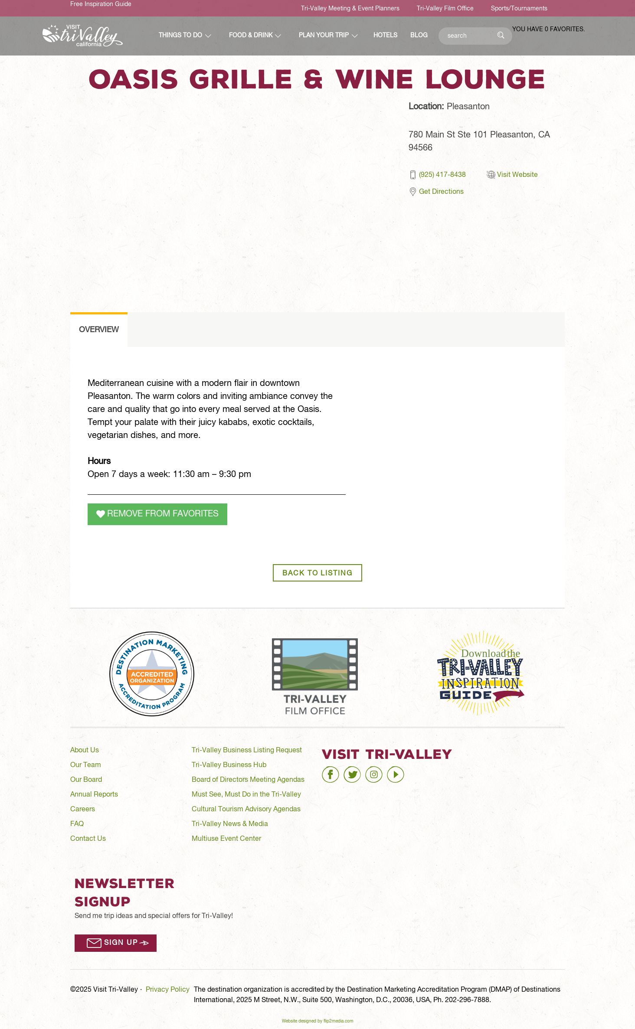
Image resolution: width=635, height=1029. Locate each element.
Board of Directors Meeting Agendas (248, 780)
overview (99, 330)
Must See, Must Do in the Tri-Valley (246, 794)
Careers (82, 809)
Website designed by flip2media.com (318, 1021)
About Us (84, 750)
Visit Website (517, 175)
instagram (380, 771)
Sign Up (120, 943)
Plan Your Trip (324, 36)
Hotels (385, 36)
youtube (399, 771)
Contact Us (88, 839)
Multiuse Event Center (226, 839)
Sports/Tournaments (519, 9)
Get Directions (441, 192)
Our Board (86, 780)
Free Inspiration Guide (100, 4)
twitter (353, 771)
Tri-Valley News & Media (230, 824)
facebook (336, 771)
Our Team (85, 765)
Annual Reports (94, 794)
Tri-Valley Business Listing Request (247, 750)
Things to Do (180, 36)
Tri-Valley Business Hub (229, 765)
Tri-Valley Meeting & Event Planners (350, 9)
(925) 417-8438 (442, 175)
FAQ (77, 824)
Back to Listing (317, 573)
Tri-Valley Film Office (445, 9)
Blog (419, 36)
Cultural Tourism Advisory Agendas (246, 809)
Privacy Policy (168, 990)
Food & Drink (250, 36)
